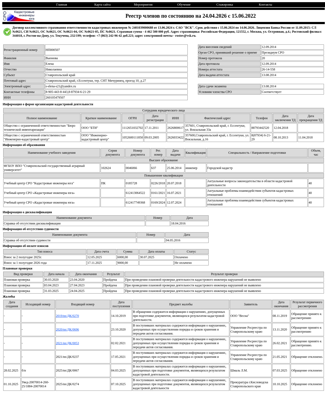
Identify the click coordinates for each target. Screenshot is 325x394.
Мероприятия (143, 4)
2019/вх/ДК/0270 (67, 316)
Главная (61, 4)
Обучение (184, 4)
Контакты (265, 4)
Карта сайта (102, 4)
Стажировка (224, 4)
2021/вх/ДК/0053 (67, 343)
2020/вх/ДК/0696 (67, 329)
